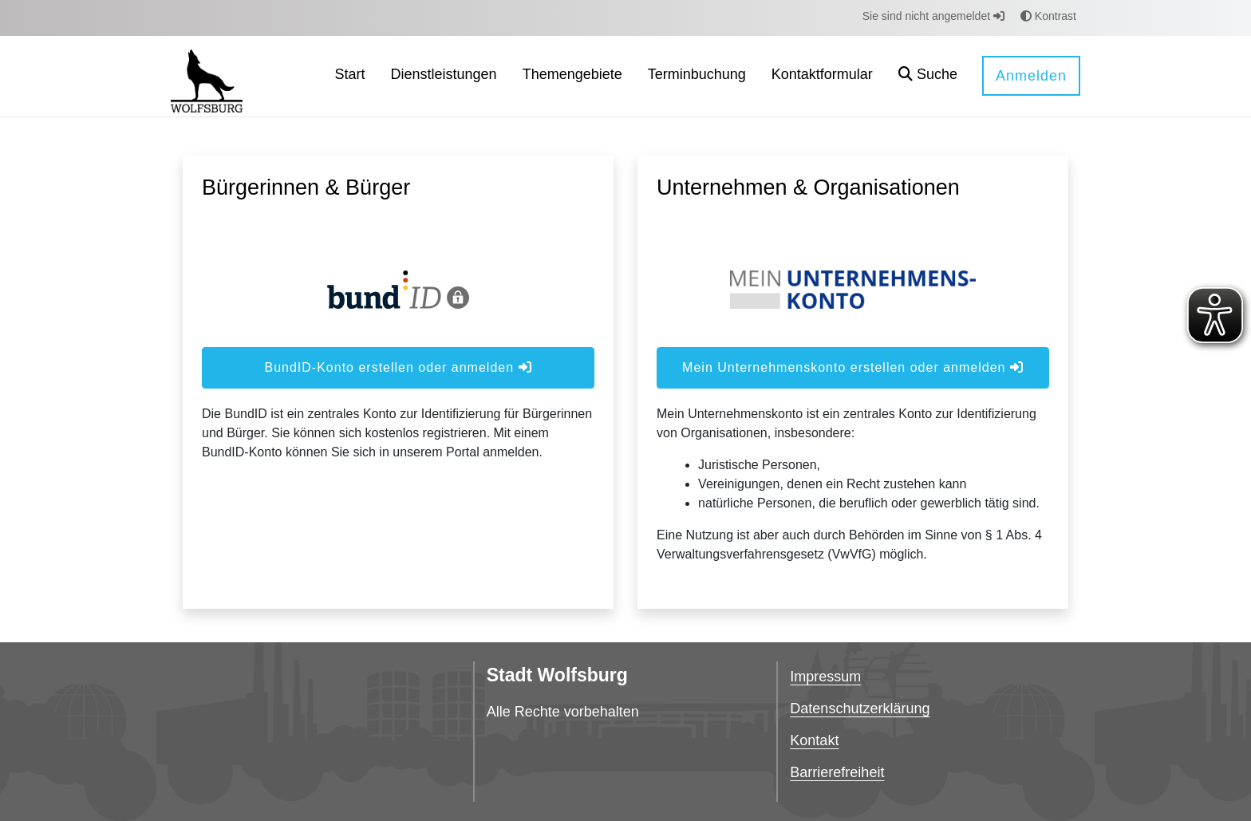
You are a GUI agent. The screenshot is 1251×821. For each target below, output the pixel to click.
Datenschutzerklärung (859, 708)
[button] (928, 76)
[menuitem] (350, 76)
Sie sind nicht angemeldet (933, 16)
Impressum (825, 677)
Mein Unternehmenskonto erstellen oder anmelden (853, 367)
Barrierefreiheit (837, 772)
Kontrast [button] (1048, 16)
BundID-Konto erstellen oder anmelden (397, 367)
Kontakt (814, 740)
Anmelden (1031, 76)
